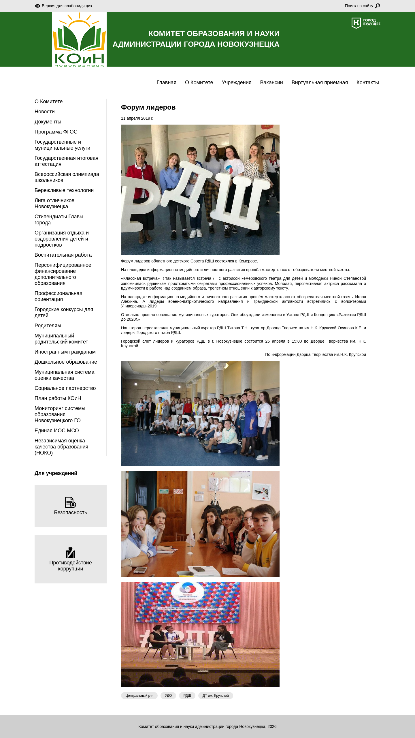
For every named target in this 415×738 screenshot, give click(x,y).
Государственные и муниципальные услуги (62, 145)
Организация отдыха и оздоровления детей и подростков (62, 239)
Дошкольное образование (66, 362)
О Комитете (199, 82)
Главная (167, 82)
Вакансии (271, 82)
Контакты (367, 82)
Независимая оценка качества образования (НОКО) (61, 447)
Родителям (48, 325)
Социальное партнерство (65, 388)
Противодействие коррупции (70, 559)
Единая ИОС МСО (57, 430)
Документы (48, 122)
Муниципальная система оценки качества (64, 375)
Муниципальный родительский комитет (61, 339)
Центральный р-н (139, 696)
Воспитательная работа (63, 255)
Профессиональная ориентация (58, 296)
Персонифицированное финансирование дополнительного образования (63, 274)
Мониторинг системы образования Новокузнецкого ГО (60, 414)
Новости (45, 111)
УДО (168, 696)
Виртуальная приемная (320, 82)
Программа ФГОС (56, 132)
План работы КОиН (58, 398)
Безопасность (70, 506)
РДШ (187, 696)
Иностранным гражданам (65, 352)
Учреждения (237, 82)
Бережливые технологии (64, 190)
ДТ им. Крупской (216, 696)
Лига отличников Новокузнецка (54, 203)
